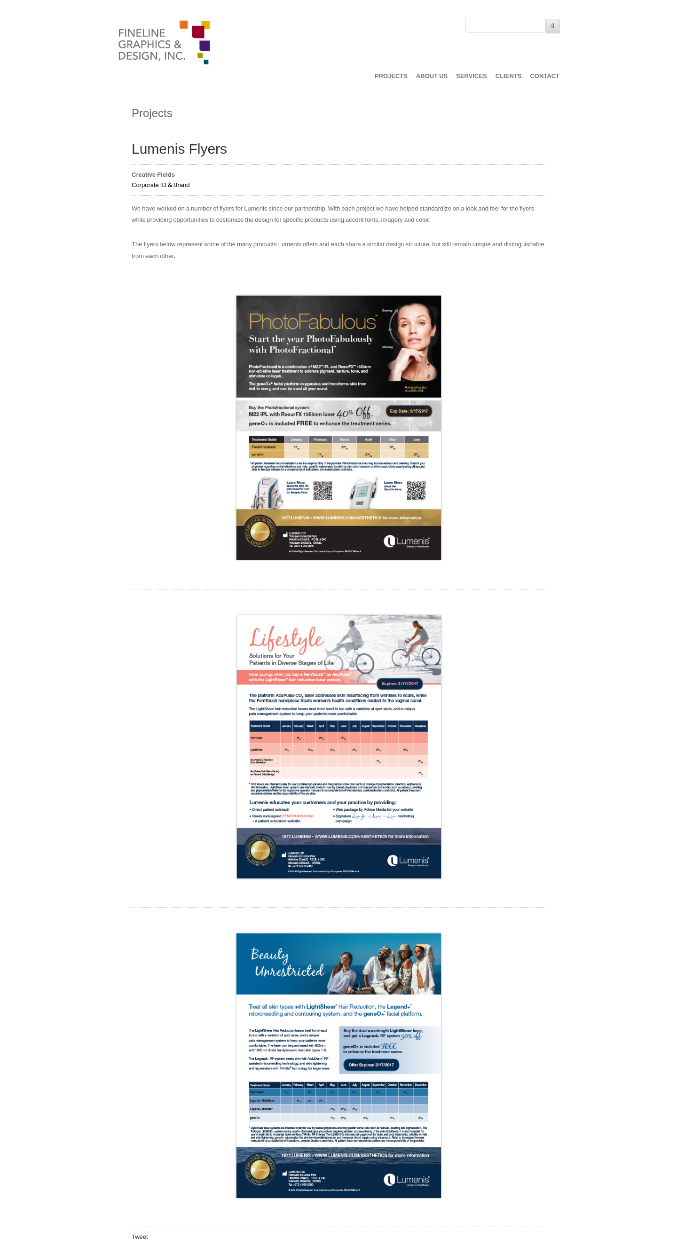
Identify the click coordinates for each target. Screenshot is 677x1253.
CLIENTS (509, 76)
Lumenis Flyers (179, 149)
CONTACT (544, 76)
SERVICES (471, 76)
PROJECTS (391, 76)
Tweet (140, 1237)
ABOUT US (432, 76)
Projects (152, 113)
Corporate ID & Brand (161, 185)
